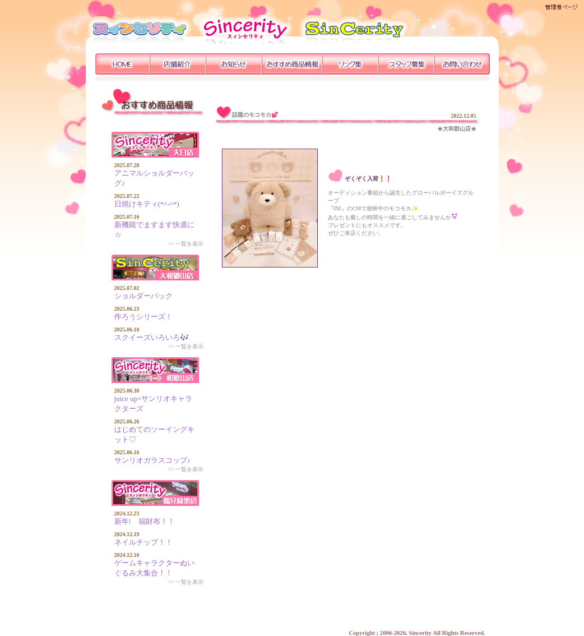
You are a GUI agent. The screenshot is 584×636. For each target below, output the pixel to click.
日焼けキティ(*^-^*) (146, 204)
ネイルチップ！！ (143, 542)
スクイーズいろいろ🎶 (151, 337)
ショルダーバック (143, 296)
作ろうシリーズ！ (143, 316)
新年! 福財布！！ (144, 521)
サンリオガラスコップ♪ (152, 460)
